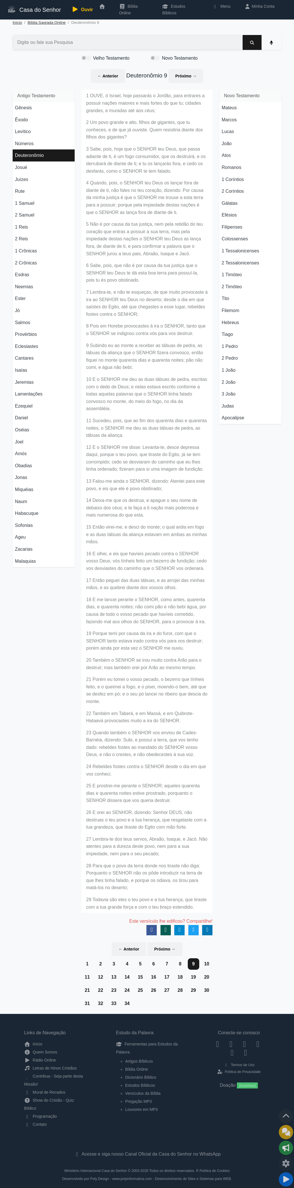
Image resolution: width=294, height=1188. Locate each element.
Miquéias (24, 489)
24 (127, 990)
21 (87, 990)
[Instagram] (231, 1044)
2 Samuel (24, 215)
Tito (225, 298)
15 (140, 977)
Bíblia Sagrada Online (46, 22)
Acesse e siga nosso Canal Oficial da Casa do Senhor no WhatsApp (146, 1154)
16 (153, 977)
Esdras (22, 274)
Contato (35, 1124)
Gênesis (23, 107)
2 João (228, 382)
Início (17, 22)
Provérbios (26, 334)
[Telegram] (246, 1052)
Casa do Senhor (34, 9)
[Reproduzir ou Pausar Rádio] (286, 1179)
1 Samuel (24, 203)
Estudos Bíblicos (173, 9)
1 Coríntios (233, 179)
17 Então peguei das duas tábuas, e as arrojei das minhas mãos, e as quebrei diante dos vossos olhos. (145, 584)
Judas (228, 406)
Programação (40, 1116)
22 (100, 990)
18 (180, 977)
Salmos (22, 322)
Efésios (229, 215)
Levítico (23, 131)
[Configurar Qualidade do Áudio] (286, 1163)
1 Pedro (230, 346)
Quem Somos (40, 1052)
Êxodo (21, 119)
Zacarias (23, 549)
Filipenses (232, 227)
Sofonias (24, 525)
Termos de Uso (239, 1065)
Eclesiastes (26, 346)
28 (180, 990)
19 (193, 977)
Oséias (22, 429)
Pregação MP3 (138, 1101)
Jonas (21, 477)
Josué (21, 167)
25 (140, 990)
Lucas (228, 131)
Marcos (229, 119)
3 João (228, 394)
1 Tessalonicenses (240, 250)
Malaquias (25, 561)
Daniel (21, 417)
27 (166, 990)
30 (206, 990)
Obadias (23, 465)
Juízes (21, 179)
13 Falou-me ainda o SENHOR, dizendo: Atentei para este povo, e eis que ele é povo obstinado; (145, 485)
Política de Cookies (215, 1171)
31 (87, 1003)
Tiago (227, 334)
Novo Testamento (180, 58)
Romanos (231, 167)
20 (206, 977)
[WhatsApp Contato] (232, 1052)
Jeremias (24, 382)
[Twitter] (244, 1044)
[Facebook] (217, 1044)
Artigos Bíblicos (139, 1061)
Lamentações (28, 394)
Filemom (230, 310)
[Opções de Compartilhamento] (286, 1148)
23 (113, 990)
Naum (21, 501)
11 (87, 977)
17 (166, 977)
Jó (17, 310)
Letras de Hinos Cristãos (50, 1068)
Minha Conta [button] (259, 6)
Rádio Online (40, 1060)
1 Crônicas (26, 250)
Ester (20, 298)
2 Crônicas (26, 262)
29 (193, 990)
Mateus (229, 107)
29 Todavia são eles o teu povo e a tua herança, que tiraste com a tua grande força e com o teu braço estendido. (146, 903)
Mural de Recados (44, 1092)
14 (127, 977)
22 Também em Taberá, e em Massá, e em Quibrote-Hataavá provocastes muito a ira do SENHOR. (140, 717)
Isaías (21, 370)
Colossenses (235, 238)
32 (100, 1003)
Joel (19, 441)
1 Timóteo (232, 274)
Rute (20, 191)
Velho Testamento (111, 58)
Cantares (24, 358)
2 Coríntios (233, 191)
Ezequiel (23, 406)
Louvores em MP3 (141, 1109)
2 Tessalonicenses (240, 262)
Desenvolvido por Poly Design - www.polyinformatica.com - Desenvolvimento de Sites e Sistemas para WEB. (147, 1179)
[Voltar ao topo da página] (286, 1116)
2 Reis (21, 238)
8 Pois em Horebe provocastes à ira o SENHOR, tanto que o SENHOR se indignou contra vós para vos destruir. (146, 330)
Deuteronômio (29, 155)
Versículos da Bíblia (142, 1093)
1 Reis (21, 227)
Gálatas (229, 203)
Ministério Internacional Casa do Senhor (95, 1171)
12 (100, 977)
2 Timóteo (232, 286)
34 (127, 1003)
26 (153, 990)
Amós (21, 453)
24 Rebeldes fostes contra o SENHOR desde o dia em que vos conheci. (146, 770)
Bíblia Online (128, 9)
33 (113, 1003)
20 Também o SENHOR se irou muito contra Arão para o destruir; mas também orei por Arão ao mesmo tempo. (144, 664)
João (227, 143)
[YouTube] (258, 1044)
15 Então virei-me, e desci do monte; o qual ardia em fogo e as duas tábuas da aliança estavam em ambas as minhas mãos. (146, 534)
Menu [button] (221, 6)
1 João (228, 370)
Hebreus (230, 322)
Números (24, 143)
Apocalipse (233, 417)
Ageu (20, 537)
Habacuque (26, 513)
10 (206, 963)
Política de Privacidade (238, 1072)
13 (113, 977)
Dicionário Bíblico (140, 1077)
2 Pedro (230, 358)
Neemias (24, 286)
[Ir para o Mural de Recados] (286, 1132)
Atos (226, 155)
